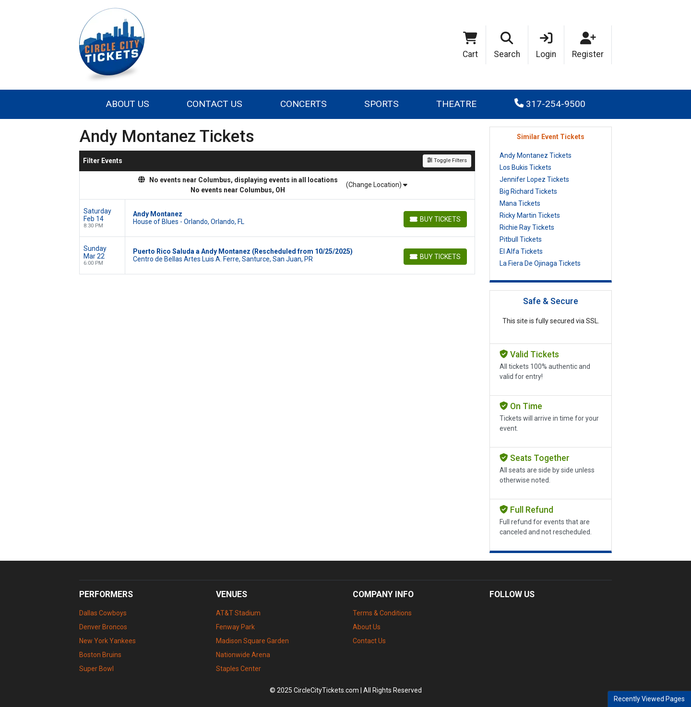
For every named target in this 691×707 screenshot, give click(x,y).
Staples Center (238, 668)
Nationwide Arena (243, 655)
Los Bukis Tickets (525, 167)
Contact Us (214, 103)
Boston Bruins (100, 655)
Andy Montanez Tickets (536, 155)
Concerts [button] (303, 103)
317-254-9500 (549, 103)
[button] (507, 45)
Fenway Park (235, 627)
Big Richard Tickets (528, 191)
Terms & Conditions (382, 613)
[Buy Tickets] (435, 219)
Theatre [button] (456, 103)
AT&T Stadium (238, 613)
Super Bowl (96, 668)
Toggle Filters (447, 160)
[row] (277, 218)
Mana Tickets (520, 203)
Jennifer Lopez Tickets (534, 179)
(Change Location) (376, 185)
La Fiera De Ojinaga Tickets (540, 263)
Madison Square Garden (252, 641)
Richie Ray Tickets (527, 227)
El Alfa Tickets (521, 251)
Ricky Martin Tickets (530, 215)
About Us (127, 103)
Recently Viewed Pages (649, 699)
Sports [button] (381, 103)
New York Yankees (107, 641)
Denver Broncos (103, 627)
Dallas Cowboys (103, 613)
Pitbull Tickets (521, 239)
